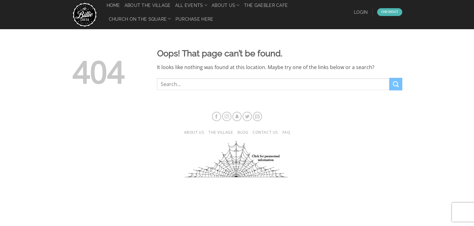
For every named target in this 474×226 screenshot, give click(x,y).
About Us (194, 132)
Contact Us (265, 132)
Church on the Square (140, 19)
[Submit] (395, 84)
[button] (361, 12)
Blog (242, 132)
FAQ (286, 132)
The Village (221, 132)
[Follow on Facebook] (216, 116)
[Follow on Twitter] (247, 116)
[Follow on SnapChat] (237, 116)
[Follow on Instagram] (226, 116)
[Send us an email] (257, 116)
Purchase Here (195, 19)
